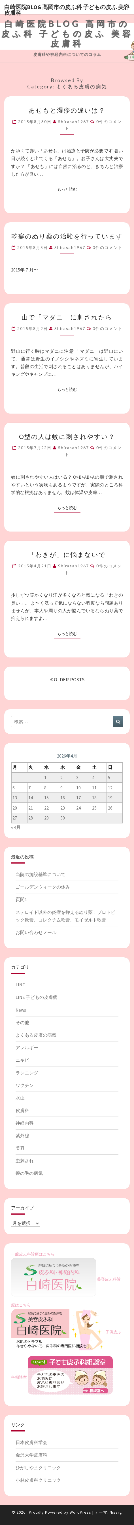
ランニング (27, 1073)
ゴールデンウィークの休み (43, 887)
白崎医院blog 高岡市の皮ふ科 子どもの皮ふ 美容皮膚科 (66, 8)
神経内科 (25, 1123)
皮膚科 (22, 1110)
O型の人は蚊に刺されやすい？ (67, 436)
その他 (22, 1022)
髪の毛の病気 (29, 1173)
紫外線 (22, 1135)
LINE (20, 984)
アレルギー (27, 1047)
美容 (20, 1148)
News (21, 1010)
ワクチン (25, 1085)
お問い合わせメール (36, 932)
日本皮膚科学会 (31, 1442)
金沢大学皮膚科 (31, 1455)
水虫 (20, 1098)
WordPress (80, 1512)
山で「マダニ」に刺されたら (67, 317)
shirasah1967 (73, 121)
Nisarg (116, 1512)
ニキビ (22, 1060)
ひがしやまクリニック (38, 1467)
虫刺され (25, 1160)
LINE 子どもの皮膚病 (37, 997)
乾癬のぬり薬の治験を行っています (67, 236)
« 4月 (16, 827)
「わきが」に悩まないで (67, 554)
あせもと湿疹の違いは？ (67, 110)
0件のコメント (108, 247)
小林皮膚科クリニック (38, 1480)
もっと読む (68, 189)
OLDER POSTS (67, 679)
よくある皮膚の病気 (36, 1035)
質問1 (21, 899)
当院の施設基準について (40, 874)
